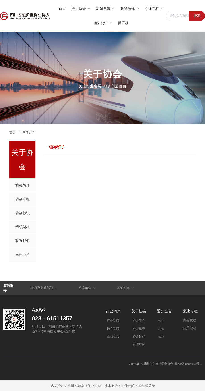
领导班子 (28, 132)
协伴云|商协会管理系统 (138, 386)
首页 (13, 132)
